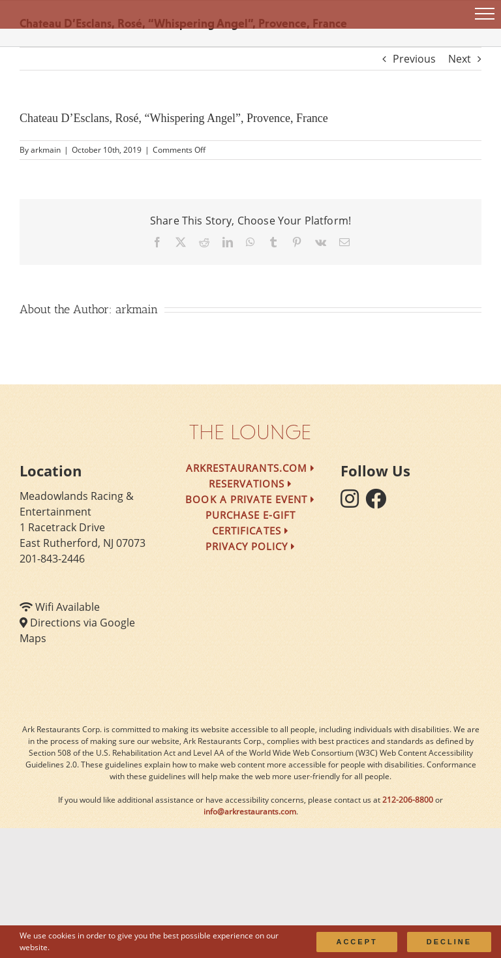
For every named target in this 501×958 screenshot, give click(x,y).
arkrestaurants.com (250, 467)
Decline (449, 942)
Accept (356, 942)
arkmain (46, 149)
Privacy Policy (250, 546)
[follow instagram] (353, 502)
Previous (414, 59)
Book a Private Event (250, 499)
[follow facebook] (379, 502)
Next (459, 59)
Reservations (251, 483)
